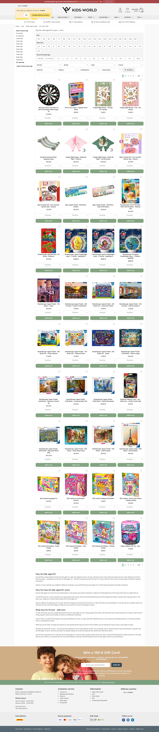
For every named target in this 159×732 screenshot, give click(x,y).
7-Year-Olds (19, 54)
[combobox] (49, 118)
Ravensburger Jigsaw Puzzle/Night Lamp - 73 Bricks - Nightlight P (76, 255)
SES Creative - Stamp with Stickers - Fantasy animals (131, 499)
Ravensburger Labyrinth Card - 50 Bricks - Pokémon (49, 255)
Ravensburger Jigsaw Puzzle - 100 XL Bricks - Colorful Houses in (130, 305)
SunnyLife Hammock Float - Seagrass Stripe (48, 158)
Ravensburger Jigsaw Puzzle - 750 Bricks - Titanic (49, 305)
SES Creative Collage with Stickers (103, 498)
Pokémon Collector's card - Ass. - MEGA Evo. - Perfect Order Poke (130, 400)
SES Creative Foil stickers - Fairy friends (76, 547)
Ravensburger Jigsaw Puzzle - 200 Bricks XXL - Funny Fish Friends (103, 305)
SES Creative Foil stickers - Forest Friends (48, 547)
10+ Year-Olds (43, 26)
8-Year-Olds (19, 57)
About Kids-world (97, 692)
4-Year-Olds (19, 46)
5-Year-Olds (19, 49)
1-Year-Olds (19, 38)
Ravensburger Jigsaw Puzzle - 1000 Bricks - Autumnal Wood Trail (76, 400)
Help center (63, 700)
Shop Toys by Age (31, 26)
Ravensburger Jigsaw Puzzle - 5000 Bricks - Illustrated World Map (48, 450)
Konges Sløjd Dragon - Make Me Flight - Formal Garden (103, 158)
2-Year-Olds (19, 41)
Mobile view (140, 729)
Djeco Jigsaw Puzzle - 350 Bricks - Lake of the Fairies (103, 206)
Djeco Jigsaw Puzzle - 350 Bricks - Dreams (76, 206)
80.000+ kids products (51, 22)
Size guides (63, 702)
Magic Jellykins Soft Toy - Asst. (130, 546)
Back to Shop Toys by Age (24, 66)
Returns (62, 696)
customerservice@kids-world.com (30, 692)
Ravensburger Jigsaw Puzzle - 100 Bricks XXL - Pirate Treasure (49, 352)
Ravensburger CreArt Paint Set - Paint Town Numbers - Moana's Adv (130, 206)
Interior (128, 17)
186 (138, 76)
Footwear (79, 17)
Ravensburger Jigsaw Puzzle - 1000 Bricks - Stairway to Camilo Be (48, 401)
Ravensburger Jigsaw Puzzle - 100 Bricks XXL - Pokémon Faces (76, 352)
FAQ (93, 698)
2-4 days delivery (76, 22)
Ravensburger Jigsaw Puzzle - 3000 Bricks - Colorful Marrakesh (103, 400)
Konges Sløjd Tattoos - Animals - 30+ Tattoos (103, 108)
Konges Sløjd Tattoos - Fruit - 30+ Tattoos (130, 108)
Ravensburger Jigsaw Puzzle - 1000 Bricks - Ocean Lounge (130, 352)
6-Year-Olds (19, 52)
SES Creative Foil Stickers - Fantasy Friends (103, 547)
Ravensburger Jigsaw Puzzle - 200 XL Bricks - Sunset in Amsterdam (76, 305)
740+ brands (29, 22)
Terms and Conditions (93, 729)
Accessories (104, 17)
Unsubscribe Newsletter (99, 700)
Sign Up (116, 665)
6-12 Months (20, 36)
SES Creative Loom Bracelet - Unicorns (76, 499)
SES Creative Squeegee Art (48, 498)
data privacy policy (108, 682)
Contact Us (63, 692)
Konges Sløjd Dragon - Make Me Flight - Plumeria (76, 158)
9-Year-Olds (19, 60)
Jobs (93, 694)
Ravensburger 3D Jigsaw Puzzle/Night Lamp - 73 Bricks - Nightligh (130, 256)
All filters (129, 70)
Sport (91, 17)
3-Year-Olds (19, 44)
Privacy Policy (105, 729)
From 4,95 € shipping (127, 22)
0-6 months (19, 33)
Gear (117, 17)
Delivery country (123, 729)
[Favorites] (59, 80)
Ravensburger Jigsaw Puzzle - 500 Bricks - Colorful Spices (103, 450)
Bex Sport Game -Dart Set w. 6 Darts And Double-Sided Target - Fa (48, 109)
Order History (64, 698)
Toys (140, 17)
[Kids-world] (79, 10)
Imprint (114, 729)
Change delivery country (40, 15)
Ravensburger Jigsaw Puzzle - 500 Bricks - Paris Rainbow (130, 450)
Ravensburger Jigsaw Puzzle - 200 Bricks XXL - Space (103, 352)
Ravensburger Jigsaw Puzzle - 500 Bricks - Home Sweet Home (76, 450)
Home (17, 26)
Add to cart (48, 123)
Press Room (95, 696)
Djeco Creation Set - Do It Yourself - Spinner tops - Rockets (48, 206)
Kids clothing (64, 17)
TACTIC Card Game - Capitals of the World (76, 108)
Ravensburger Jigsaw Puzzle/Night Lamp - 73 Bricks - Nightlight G (103, 255)
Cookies (131, 729)
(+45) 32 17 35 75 (26, 694)
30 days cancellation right (100, 22)
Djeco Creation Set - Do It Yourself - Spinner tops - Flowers (130, 158)
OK (26, 15)
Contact (19, 689)
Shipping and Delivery (67, 694)
